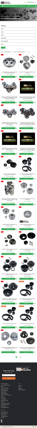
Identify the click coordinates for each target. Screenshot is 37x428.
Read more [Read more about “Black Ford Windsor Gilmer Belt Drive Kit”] (8, 327)
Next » (20, 357)
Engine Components (4, 390)
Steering (2, 401)
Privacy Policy (3, 414)
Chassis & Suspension (5, 387)
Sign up (8, 378)
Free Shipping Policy (4, 416)
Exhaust (2, 396)
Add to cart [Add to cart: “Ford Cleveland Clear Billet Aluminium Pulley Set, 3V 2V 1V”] (26, 204)
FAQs (19, 387)
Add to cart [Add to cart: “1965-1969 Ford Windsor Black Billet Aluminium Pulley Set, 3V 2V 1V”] (26, 278)
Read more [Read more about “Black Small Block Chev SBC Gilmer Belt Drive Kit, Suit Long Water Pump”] (26, 303)
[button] (17, 77)
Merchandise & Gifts (4, 400)
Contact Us (3, 417)
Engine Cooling (3, 392)
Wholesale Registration (5, 404)
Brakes (2, 386)
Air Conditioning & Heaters (5, 385)
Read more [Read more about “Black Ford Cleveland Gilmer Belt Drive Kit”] (26, 327)
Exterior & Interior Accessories (6, 394)
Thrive (35, 426)
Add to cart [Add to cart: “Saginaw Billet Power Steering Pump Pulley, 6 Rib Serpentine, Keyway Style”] (8, 76)
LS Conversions (3, 399)
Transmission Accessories (5, 403)
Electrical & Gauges (4, 393)
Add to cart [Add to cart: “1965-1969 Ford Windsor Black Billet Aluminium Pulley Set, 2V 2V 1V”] (8, 278)
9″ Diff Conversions (4, 383)
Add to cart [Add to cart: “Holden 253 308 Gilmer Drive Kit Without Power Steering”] (26, 76)
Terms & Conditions (4, 413)
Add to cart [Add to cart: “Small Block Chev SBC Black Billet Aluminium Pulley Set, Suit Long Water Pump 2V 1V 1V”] (8, 303)
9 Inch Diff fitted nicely (5, 407)
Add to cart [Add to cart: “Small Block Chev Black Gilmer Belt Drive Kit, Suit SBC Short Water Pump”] (26, 178)
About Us (20, 385)
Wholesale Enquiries (21, 389)
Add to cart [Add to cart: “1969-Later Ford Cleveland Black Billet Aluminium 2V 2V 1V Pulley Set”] (8, 178)
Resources (20, 388)
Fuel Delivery (3, 397)
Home (2, 16)
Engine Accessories (7, 16)
